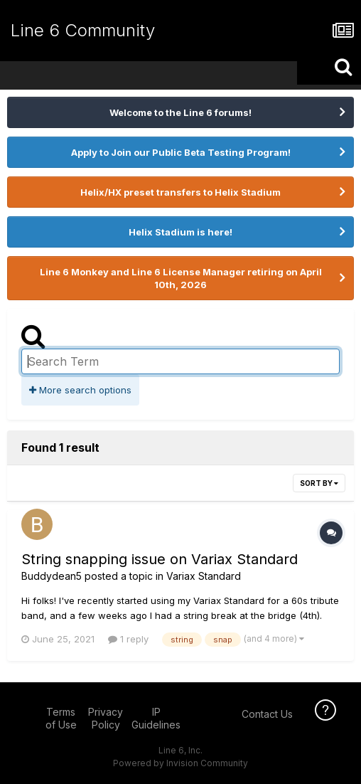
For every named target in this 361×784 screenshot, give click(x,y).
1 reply (128, 639)
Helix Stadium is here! (180, 232)
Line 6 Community (83, 30)
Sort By (319, 483)
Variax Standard (203, 576)
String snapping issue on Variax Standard (159, 559)
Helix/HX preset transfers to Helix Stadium (180, 192)
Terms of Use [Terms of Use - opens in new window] (61, 718)
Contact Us (267, 714)
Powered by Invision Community (180, 763)
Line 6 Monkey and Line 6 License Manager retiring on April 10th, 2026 (181, 278)
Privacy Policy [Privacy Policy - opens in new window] (105, 718)
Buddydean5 (51, 576)
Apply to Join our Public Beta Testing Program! (181, 152)
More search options (80, 390)
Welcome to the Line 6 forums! (180, 112)
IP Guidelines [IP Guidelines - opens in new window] (155, 718)
